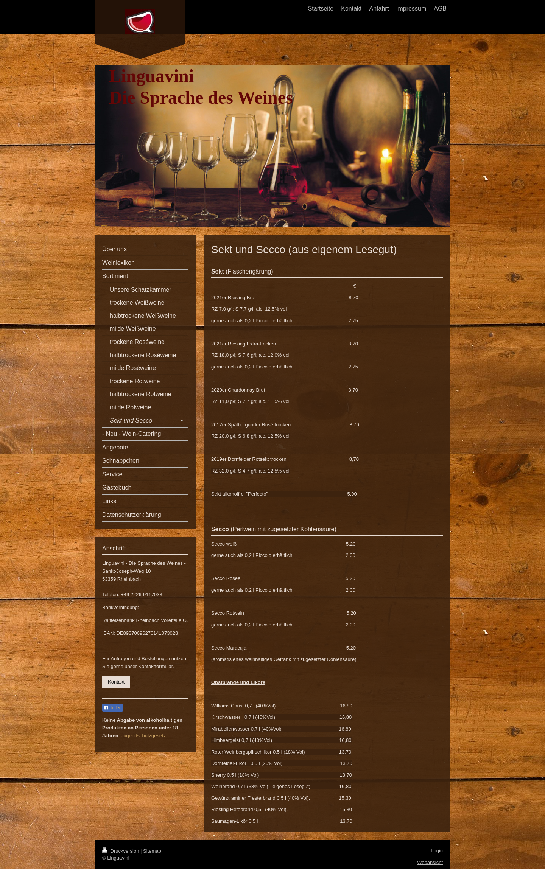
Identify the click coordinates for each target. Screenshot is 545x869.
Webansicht (430, 862)
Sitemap (152, 851)
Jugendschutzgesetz (143, 735)
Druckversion (121, 851)
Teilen (112, 707)
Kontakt (116, 682)
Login (437, 850)
